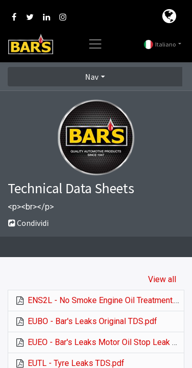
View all (162, 279)
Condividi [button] (28, 223)
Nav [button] (91, 77)
